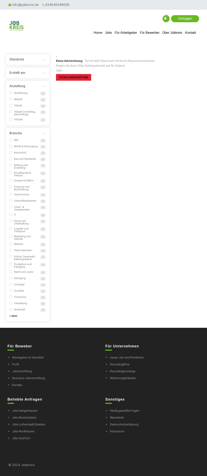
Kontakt (190, 32)
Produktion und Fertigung (21, 265)
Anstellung (17, 86)
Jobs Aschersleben (24, 417)
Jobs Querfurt (21, 438)
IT (13, 214)
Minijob (16, 99)
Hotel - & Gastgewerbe (20, 208)
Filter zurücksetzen (73, 77)
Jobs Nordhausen (23, 431)
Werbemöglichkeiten (123, 378)
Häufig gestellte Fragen (124, 410)
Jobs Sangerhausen (25, 410)
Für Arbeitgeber (126, 32)
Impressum (117, 431)
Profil (15, 364)
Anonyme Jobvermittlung (28, 378)
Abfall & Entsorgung (24, 146)
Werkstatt (17, 309)
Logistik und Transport (19, 230)
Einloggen (185, 18)
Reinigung (18, 278)
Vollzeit (16, 119)
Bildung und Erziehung (19, 166)
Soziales (17, 290)
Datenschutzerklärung (124, 424)
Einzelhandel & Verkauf (20, 174)
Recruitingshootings (122, 371)
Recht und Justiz (21, 272)
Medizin (16, 244)
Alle (14, 140)
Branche (16, 133)
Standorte (17, 59)
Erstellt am (17, 73)
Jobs (108, 32)
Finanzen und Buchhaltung (20, 188)
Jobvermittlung (22, 371)
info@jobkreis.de (25, 5)
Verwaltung (18, 303)
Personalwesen (21, 250)
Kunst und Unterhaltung (19, 222)
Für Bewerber (149, 32)
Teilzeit (16, 105)
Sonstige (17, 284)
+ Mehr (13, 315)
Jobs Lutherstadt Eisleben (28, 424)
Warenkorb (117, 417)
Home (98, 32)
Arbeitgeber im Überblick (28, 357)
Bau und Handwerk (23, 159)
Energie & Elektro (22, 180)
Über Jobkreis (172, 32)
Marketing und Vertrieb (20, 237)
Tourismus (18, 297)
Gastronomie (19, 194)
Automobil (18, 152)
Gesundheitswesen (23, 200)
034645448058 (57, 5)
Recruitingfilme (119, 364)
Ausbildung (18, 93)
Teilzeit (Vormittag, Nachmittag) (23, 113)
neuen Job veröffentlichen (127, 357)
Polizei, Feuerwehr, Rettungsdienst (22, 257)
